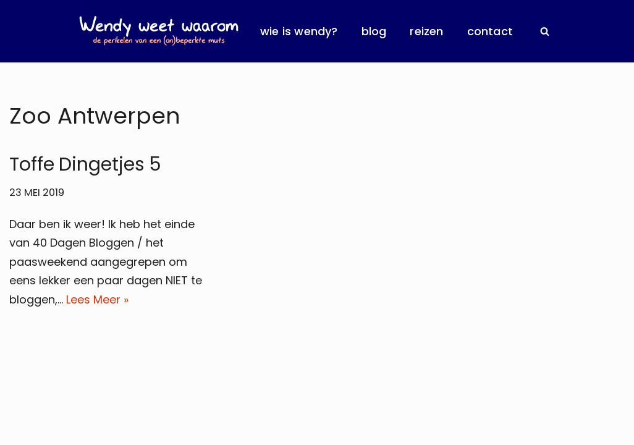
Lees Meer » (97, 299)
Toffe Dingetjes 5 (85, 164)
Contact (490, 31)
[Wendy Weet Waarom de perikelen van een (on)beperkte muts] (158, 31)
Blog (374, 31)
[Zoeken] (544, 31)
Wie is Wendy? (299, 31)
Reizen (426, 31)
